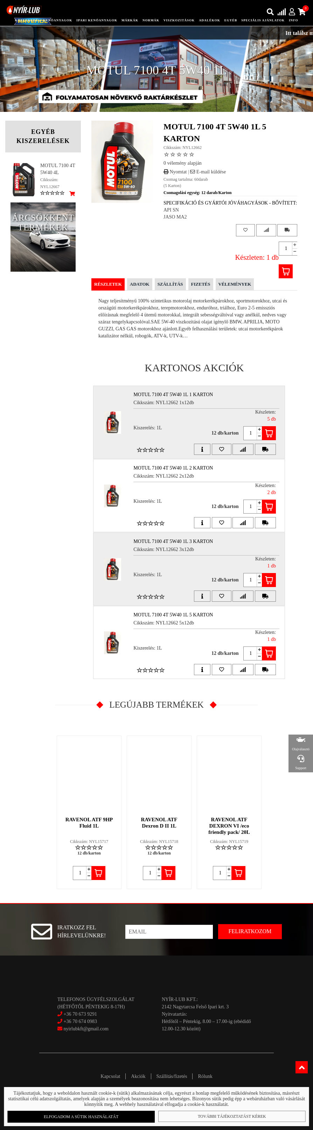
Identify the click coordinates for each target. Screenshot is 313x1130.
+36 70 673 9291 (80, 1014)
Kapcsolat (110, 1076)
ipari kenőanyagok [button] (96, 20)
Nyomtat (175, 171)
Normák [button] (150, 20)
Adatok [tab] (139, 284)
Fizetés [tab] (200, 284)
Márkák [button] (129, 20)
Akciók (138, 1076)
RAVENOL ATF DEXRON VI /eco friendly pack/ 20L (229, 826)
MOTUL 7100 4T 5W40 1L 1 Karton (173, 394)
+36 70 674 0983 (80, 1021)
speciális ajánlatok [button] (263, 20)
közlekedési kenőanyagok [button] (43, 20)
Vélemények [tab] (234, 284)
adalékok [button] (209, 20)
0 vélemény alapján (183, 163)
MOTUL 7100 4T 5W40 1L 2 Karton (173, 468)
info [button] (293, 20)
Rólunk (205, 1076)
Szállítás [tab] (170, 284)
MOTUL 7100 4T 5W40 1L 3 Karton (173, 541)
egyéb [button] (230, 20)
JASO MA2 (175, 217)
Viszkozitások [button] (179, 20)
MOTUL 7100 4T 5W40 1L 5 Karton (173, 614)
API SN (171, 210)
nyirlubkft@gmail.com (83, 1028)
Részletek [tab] (108, 284)
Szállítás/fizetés (171, 1076)
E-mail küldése (208, 171)
